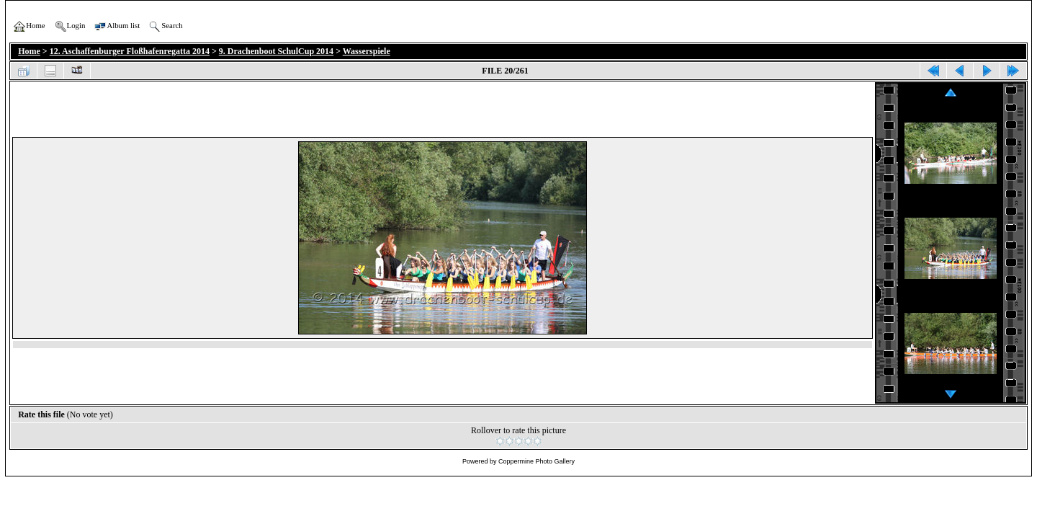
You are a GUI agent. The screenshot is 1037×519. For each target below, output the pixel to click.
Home (29, 51)
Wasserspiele (366, 51)
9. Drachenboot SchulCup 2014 (276, 51)
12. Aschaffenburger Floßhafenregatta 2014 (130, 51)
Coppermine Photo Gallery (536, 461)
